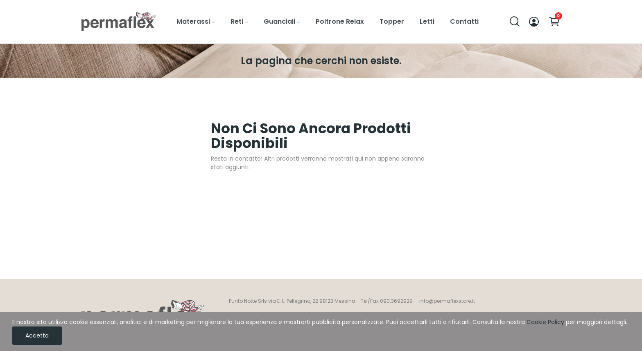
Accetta (37, 335)
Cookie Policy (545, 322)
